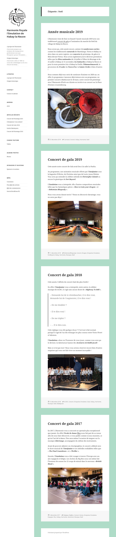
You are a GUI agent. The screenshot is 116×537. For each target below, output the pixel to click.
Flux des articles (13, 185)
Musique (68, 255)
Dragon (84, 253)
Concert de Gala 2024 (13, 125)
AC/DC (66, 402)
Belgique (66, 515)
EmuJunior (90, 253)
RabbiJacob (60, 404)
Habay (77, 139)
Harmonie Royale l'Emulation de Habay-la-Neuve (17, 33)
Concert (72, 139)
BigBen (71, 515)
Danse (81, 515)
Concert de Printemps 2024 (15, 131)
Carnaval (66, 139)
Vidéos (9, 144)
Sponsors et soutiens (13, 169)
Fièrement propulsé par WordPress (58, 532)
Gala (88, 402)
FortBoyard (51, 255)
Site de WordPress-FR (13, 191)
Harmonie (83, 139)
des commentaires (13, 188)
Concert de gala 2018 (65, 275)
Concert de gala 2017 (65, 423)
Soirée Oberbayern (12, 128)
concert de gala (63, 41)
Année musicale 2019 (65, 32)
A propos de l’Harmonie (17, 51)
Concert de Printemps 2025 (15, 119)
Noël (88, 139)
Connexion (10, 182)
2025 (8, 106)
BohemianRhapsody (70, 253)
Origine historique (17, 61)
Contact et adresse (12, 94)
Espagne (50, 517)
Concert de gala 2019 (65, 159)
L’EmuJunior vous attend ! (15, 122)
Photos (9, 157)
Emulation (97, 253)
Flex (55, 517)
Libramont (71, 517)
